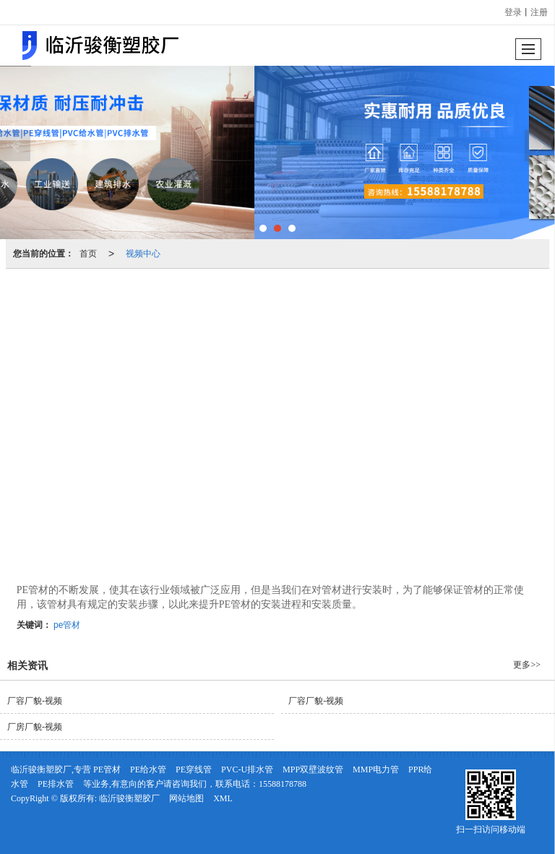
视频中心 (143, 254)
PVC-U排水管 (247, 769)
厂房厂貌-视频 (34, 727)
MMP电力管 (376, 769)
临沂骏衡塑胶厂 (129, 798)
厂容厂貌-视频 (34, 701)
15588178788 (282, 784)
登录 (513, 12)
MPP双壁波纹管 (313, 769)
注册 (539, 12)
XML (223, 798)
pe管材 (66, 625)
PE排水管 (56, 784)
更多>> (527, 665)
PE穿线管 (194, 769)
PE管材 (107, 769)
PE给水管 (148, 769)
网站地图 (186, 798)
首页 (88, 254)
